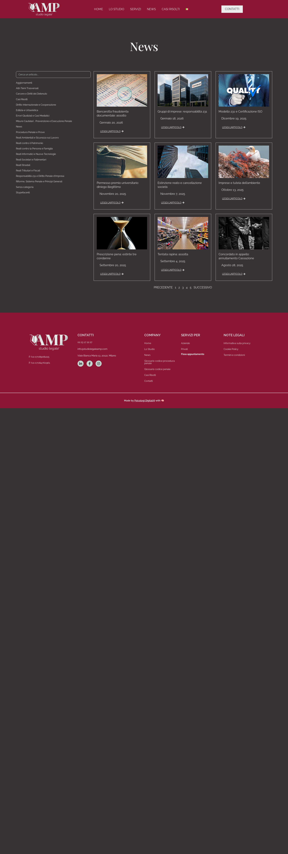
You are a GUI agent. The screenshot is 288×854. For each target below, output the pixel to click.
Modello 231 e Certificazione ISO (240, 111)
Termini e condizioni (234, 355)
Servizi (135, 9)
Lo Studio (116, 9)
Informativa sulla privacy (237, 343)
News (151, 9)
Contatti (148, 381)
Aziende (185, 343)
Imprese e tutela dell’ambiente (239, 183)
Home (98, 9)
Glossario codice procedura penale (159, 362)
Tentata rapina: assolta (173, 254)
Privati (184, 349)
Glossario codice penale (157, 369)
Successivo (203, 287)
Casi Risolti (171, 9)
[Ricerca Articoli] (53, 74)
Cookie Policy (231, 349)
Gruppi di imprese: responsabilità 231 (182, 111)
